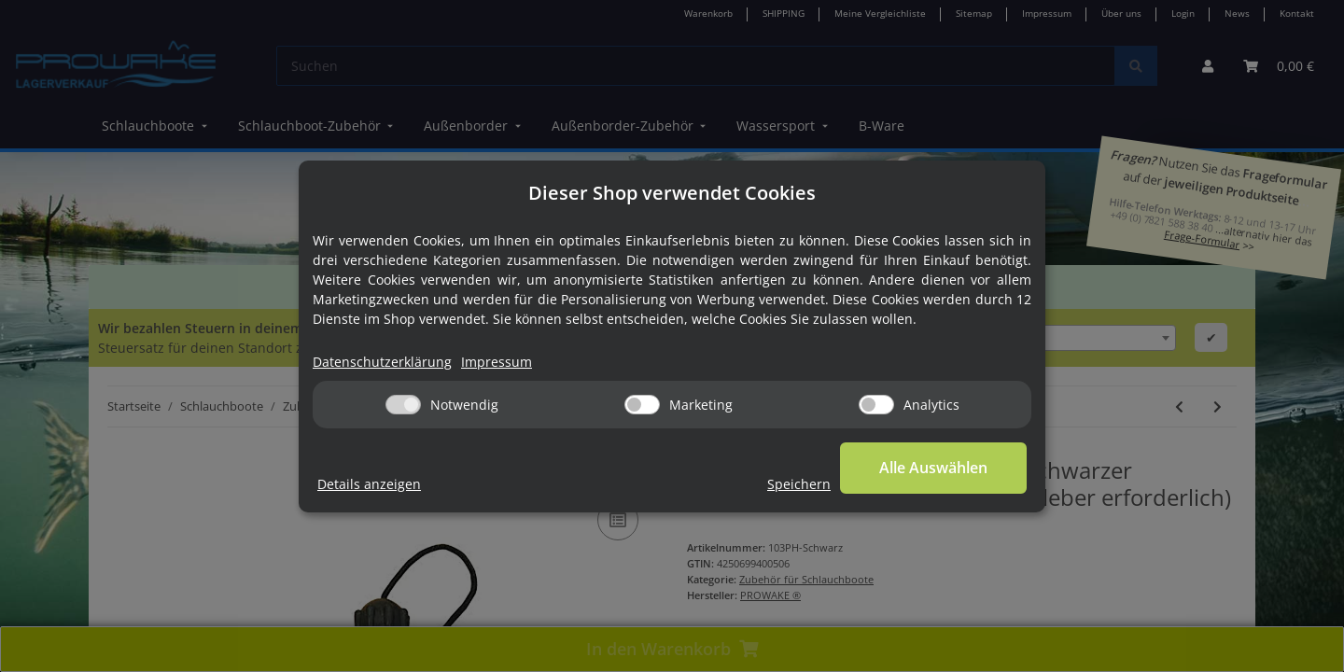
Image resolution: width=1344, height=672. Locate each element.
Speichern (799, 484)
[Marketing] (642, 404)
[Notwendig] (403, 404)
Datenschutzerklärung (382, 362)
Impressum (496, 362)
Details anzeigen (369, 484)
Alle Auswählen (933, 467)
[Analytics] (876, 404)
